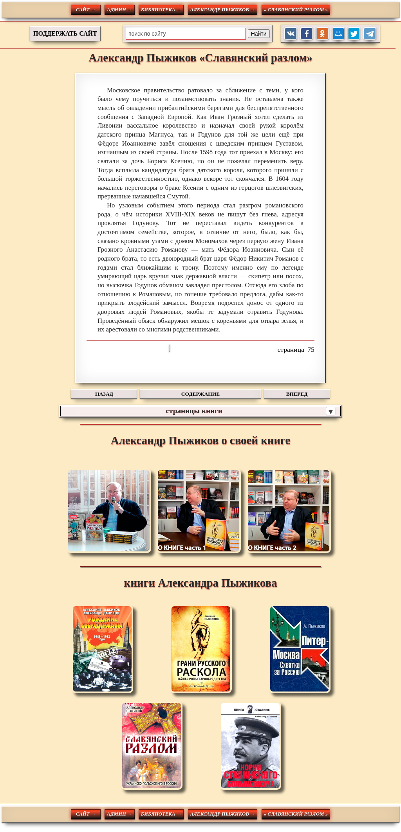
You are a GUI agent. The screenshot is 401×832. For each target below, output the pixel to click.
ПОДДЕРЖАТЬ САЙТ (65, 33)
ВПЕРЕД (297, 394)
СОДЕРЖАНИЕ (200, 394)
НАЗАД (104, 394)
